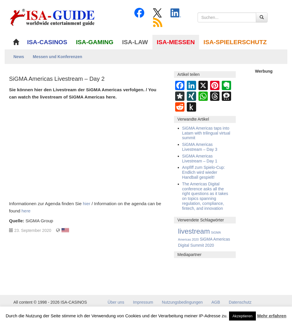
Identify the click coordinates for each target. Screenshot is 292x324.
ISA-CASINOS (47, 42)
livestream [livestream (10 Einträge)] (194, 231)
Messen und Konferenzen (57, 56)
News (18, 56)
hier (86, 203)
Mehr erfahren (271, 315)
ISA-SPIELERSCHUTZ (235, 42)
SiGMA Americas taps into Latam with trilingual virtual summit (206, 133)
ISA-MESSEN (176, 42)
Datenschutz (240, 302)
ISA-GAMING (94, 42)
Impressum (143, 302)
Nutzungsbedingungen (182, 302)
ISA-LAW (135, 42)
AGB (216, 302)
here (26, 210)
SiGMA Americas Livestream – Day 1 (199, 158)
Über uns (116, 302)
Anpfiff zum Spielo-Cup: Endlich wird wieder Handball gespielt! (203, 172)
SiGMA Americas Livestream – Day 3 (199, 147)
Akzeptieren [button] (243, 316)
